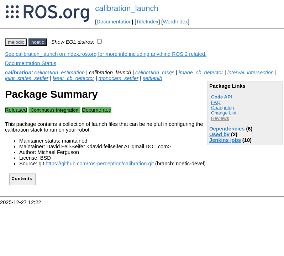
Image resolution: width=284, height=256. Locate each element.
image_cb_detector (201, 72)
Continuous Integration (54, 110)
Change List (223, 113)
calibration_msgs (154, 72)
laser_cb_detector (73, 78)
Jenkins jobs (225, 140)
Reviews (220, 118)
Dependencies (226, 129)
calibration (18, 72)
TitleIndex (147, 22)
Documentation (114, 22)
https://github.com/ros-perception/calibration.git (100, 163)
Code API (221, 97)
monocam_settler (118, 78)
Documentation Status (30, 63)
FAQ (216, 102)
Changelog (222, 107)
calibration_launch (126, 8)
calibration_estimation (59, 72)
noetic (37, 42)
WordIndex (175, 22)
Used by (219, 134)
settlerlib (152, 78)
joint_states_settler (26, 78)
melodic (16, 42)
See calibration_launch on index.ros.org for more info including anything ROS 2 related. (105, 54)
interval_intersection (250, 72)
